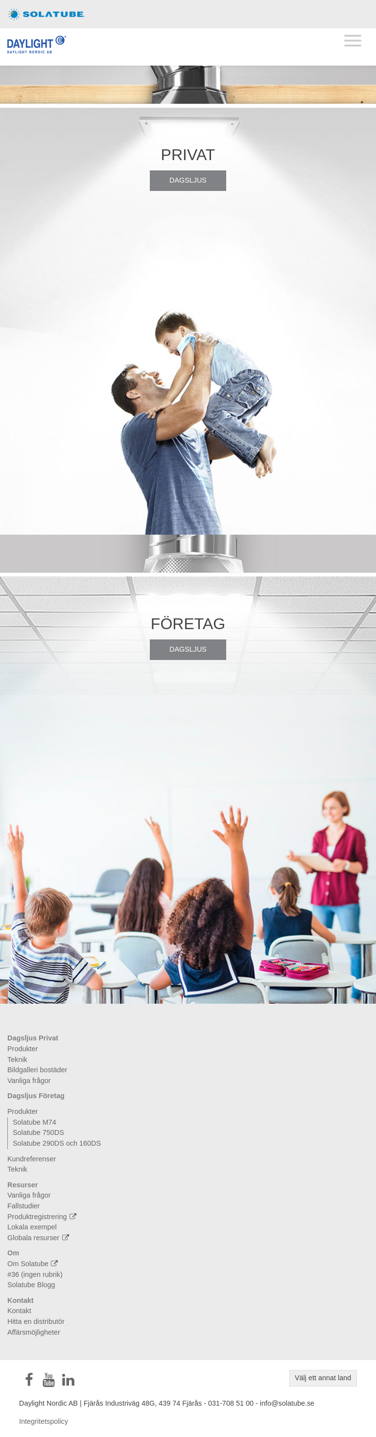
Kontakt (20, 1300)
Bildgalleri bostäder (37, 1070)
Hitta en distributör (36, 1321)
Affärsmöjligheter (33, 1332)
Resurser (22, 1185)
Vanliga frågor (29, 1080)
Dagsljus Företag (36, 1096)
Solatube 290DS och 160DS (57, 1143)
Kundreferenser (31, 1159)
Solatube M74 (34, 1122)
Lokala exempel (32, 1227)
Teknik (17, 1059)
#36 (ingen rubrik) (35, 1274)
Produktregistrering (43, 1217)
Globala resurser (39, 1238)
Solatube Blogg (31, 1285)
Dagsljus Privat (32, 1038)
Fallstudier (23, 1206)
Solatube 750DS (38, 1132)
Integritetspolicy (43, 1421)
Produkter (22, 1049)
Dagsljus (188, 180)
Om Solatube (33, 1264)
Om (13, 1253)
